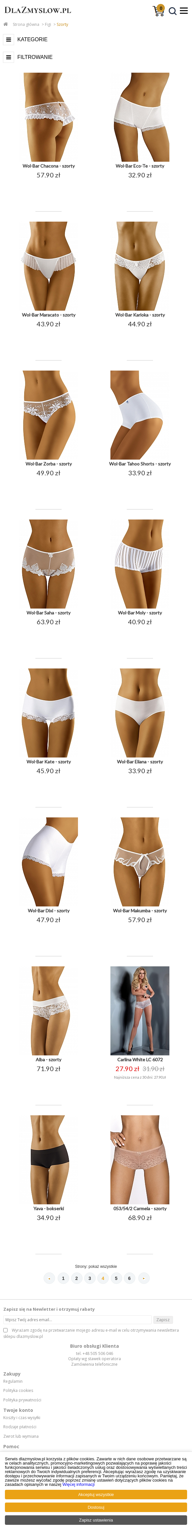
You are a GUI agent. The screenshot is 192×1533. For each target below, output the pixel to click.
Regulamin (13, 1381)
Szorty (62, 24)
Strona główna (26, 24)
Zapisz (163, 1320)
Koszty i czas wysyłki (21, 1417)
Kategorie (32, 39)
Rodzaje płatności (19, 1427)
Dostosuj (96, 1507)
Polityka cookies (18, 1390)
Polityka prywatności (22, 1400)
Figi (48, 24)
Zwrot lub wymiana (21, 1436)
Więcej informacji (79, 1484)
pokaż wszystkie (102, 1266)
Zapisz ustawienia (96, 1520)
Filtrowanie (35, 57)
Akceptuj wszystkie (96, 1494)
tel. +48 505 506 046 (94, 1353)
